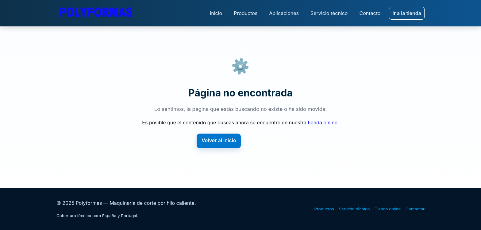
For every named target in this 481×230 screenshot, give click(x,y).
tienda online (322, 122)
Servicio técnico (329, 13)
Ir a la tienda (406, 13)
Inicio (216, 13)
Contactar (415, 208)
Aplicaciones (284, 13)
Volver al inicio (219, 140)
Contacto (369, 13)
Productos (245, 13)
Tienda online (388, 208)
